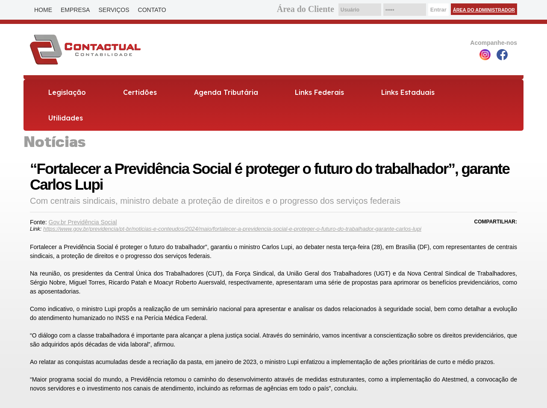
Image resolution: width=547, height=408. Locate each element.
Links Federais (319, 92)
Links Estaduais (408, 92)
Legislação (67, 92)
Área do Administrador (484, 9)
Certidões (140, 92)
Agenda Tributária (226, 92)
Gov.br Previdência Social (83, 222)
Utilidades (65, 118)
